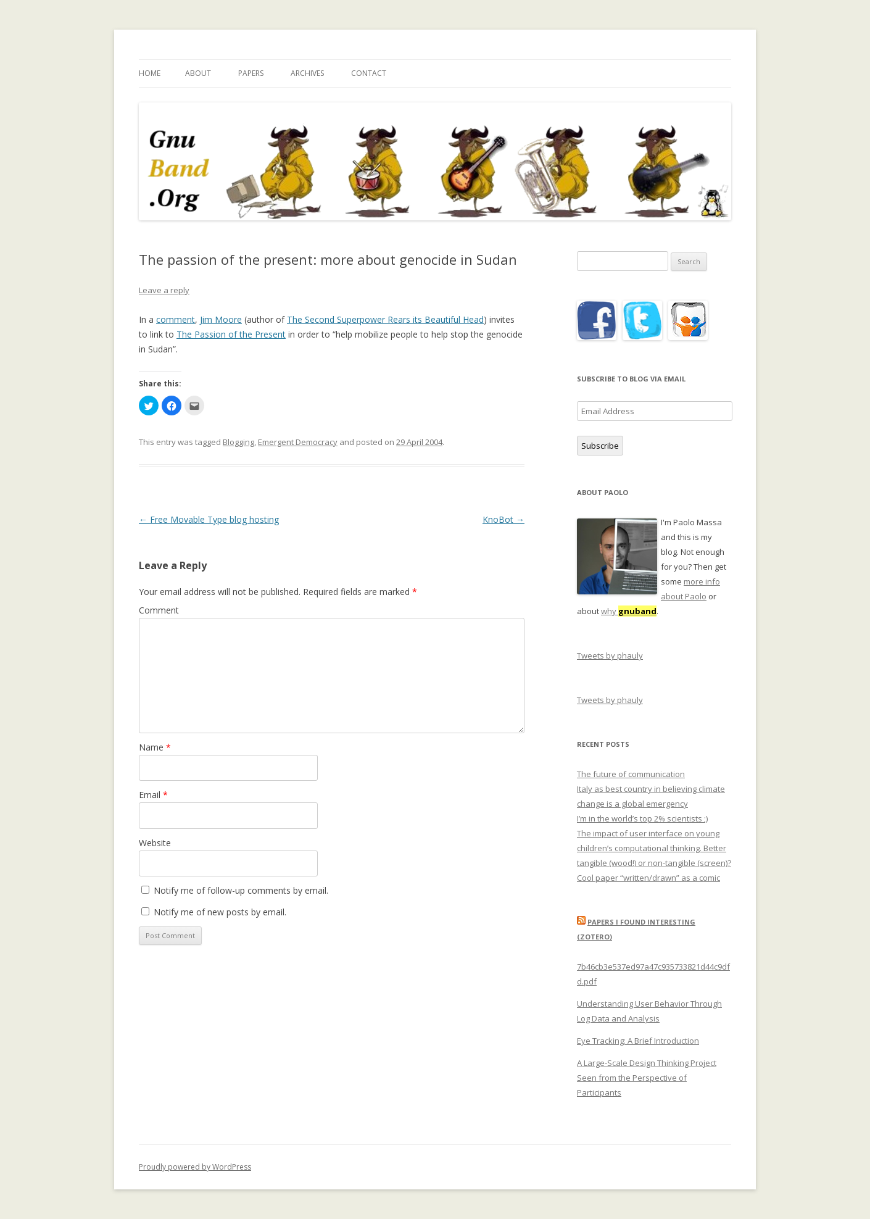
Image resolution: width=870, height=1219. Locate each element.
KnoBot (503, 519)
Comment (159, 610)
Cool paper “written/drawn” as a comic (648, 877)
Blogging (238, 441)
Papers (250, 73)
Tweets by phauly (610, 655)
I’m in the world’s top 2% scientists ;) (642, 818)
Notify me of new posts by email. (220, 912)
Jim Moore (221, 319)
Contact (368, 73)
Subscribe (600, 445)
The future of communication (631, 774)
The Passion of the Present (231, 334)
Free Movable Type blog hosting (209, 519)
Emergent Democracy (298, 441)
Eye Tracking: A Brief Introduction (638, 1040)
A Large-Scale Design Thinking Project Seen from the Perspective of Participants (646, 1077)
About (198, 73)
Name (155, 747)
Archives (307, 73)
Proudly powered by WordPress (195, 1167)
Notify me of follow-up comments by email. (241, 890)
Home (149, 73)
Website (155, 843)
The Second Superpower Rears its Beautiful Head (385, 319)
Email (153, 795)
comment (175, 319)
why (629, 611)
